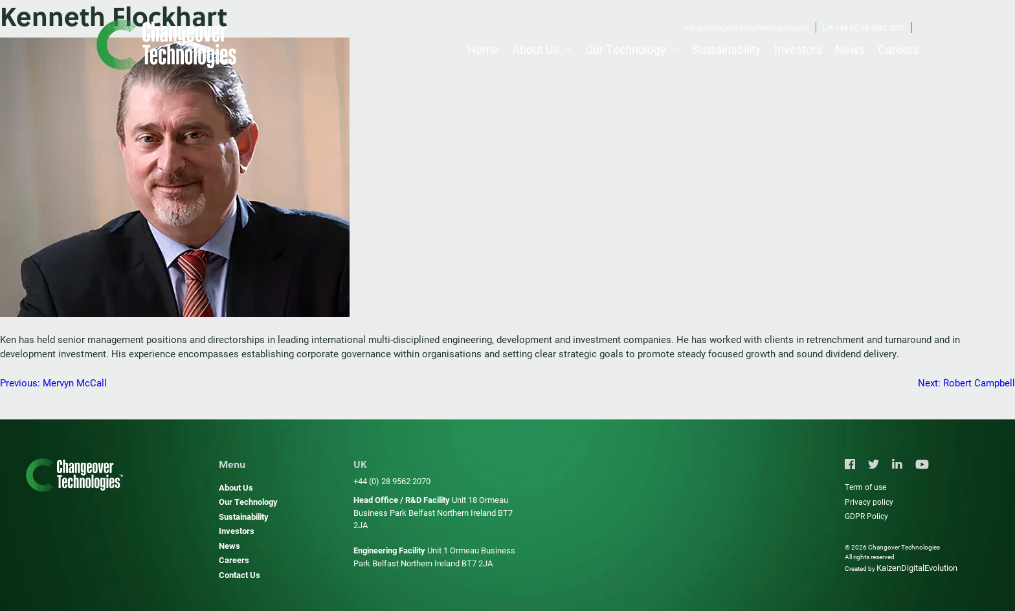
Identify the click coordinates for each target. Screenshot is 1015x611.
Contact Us (239, 575)
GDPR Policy (866, 516)
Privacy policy (869, 501)
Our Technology (625, 49)
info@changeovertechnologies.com (746, 27)
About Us (535, 49)
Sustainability (726, 49)
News (850, 49)
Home (483, 49)
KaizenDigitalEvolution (916, 567)
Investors (798, 49)
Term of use (865, 487)
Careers (898, 49)
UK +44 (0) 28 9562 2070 (864, 27)
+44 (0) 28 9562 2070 (391, 481)
